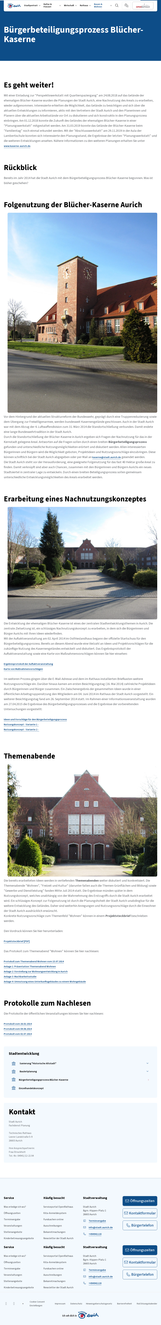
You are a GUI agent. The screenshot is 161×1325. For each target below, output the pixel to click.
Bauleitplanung (24, 1071)
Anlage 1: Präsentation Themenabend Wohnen (30, 966)
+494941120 (95, 1234)
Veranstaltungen (13, 1225)
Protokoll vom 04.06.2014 (18, 1029)
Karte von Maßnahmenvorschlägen (23, 669)
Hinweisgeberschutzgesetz (99, 1303)
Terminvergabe (12, 1219)
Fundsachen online (53, 1219)
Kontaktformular (140, 1213)
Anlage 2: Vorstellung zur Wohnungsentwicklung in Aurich (36, 971)
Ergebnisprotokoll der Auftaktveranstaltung (28, 664)
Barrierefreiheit (124, 1303)
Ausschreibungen (52, 1225)
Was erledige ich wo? (15, 1207)
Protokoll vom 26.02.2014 (18, 1024)
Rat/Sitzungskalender (147, 1303)
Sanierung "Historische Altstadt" (33, 1063)
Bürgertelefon (140, 1225)
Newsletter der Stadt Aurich (58, 1238)
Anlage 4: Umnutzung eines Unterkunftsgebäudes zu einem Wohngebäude (45, 981)
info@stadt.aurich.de (101, 1227)
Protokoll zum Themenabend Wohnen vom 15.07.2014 (34, 961)
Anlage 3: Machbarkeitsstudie (20, 976)
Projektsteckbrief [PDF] (17, 941)
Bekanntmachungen (54, 1232)
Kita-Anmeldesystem (54, 1213)
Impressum (60, 1303)
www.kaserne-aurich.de (17, 146)
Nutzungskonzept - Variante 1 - (21, 724)
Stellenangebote (13, 1232)
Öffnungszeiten (12, 1213)
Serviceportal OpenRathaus (58, 1207)
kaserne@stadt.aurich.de (106, 457)
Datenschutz (76, 1303)
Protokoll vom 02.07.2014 (18, 1034)
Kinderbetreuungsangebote (19, 1238)
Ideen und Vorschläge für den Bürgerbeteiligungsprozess (35, 719)
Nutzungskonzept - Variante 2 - (21, 729)
